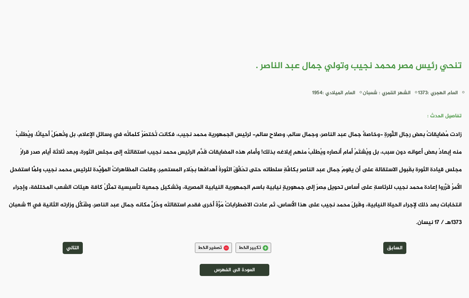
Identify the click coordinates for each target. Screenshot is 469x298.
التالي (72, 248)
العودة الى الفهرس (234, 270)
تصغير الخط (213, 248)
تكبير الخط (253, 248)
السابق (395, 248)
